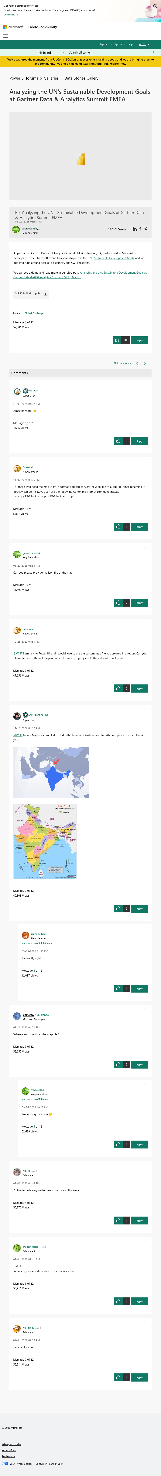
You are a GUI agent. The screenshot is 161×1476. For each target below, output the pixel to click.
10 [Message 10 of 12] (26, 585)
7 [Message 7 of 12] (25, 890)
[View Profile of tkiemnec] (28, 629)
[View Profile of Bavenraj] (28, 467)
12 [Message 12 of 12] (26, 423)
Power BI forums (23, 78)
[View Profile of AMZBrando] (42, 1014)
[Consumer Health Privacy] (49, 1463)
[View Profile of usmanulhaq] (38, 934)
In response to (37, 942)
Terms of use (9, 1450)
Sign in (118, 44)
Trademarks (8, 1456)
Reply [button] (139, 340)
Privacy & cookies (11, 1444)
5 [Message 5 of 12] (25, 1046)
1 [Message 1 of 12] (25, 322)
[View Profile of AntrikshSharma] (38, 715)
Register (103, 44)
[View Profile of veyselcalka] (37, 1090)
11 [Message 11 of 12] (26, 509)
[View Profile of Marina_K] (28, 1327)
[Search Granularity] (50, 52)
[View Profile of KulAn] (26, 1170)
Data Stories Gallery (81, 78)
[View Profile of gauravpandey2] (32, 553)
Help (130, 44)
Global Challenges (34, 313)
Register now (117, 63)
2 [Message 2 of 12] (25, 1359)
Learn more (11, 14)
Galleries (51, 78)
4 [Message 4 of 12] (25, 1202)
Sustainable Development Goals (114, 258)
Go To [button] (142, 44)
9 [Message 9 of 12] (25, 670)
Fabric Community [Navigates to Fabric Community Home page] (42, 27)
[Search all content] (111, 52)
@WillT (17, 653)
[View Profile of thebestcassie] (30, 1246)
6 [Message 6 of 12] (34, 1126)
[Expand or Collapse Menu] (5, 36)
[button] (145, 248)
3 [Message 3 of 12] (25, 1283)
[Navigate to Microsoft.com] (13, 27)
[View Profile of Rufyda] (33, 390)
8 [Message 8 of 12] (34, 970)
